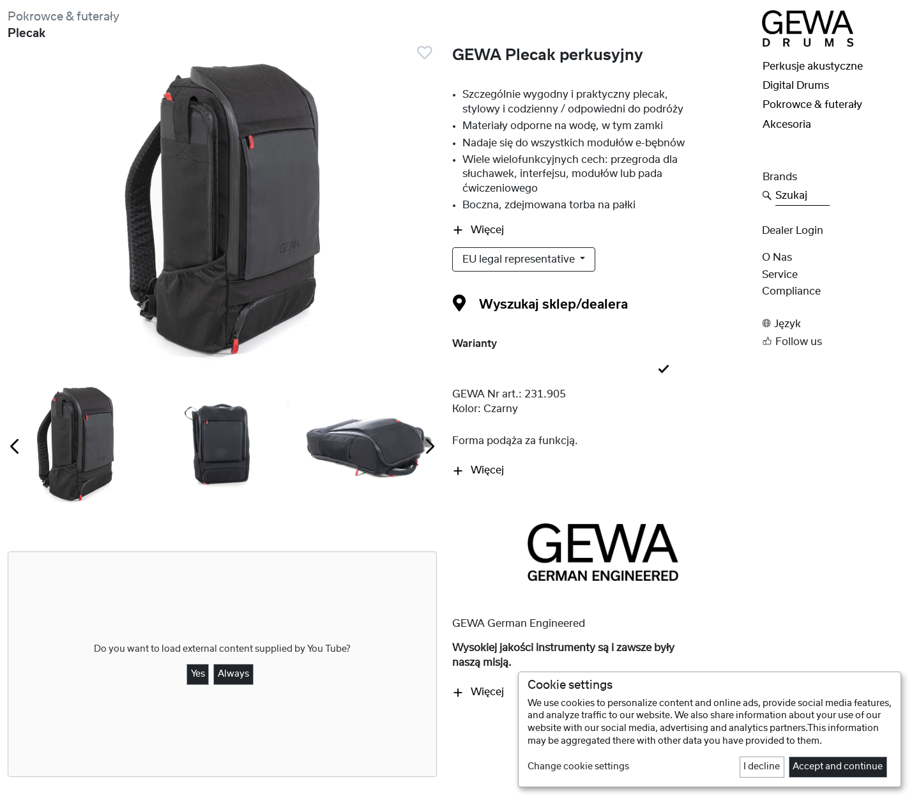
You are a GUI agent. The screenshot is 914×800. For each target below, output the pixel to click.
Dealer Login (792, 231)
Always (233, 674)
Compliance (791, 291)
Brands (780, 177)
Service (780, 275)
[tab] (603, 370)
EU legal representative (519, 259)
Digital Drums (796, 86)
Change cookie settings (578, 766)
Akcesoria (787, 124)
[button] (834, 324)
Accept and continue (838, 766)
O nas (777, 257)
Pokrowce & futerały (63, 17)
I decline (761, 766)
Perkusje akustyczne (813, 66)
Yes (198, 674)
